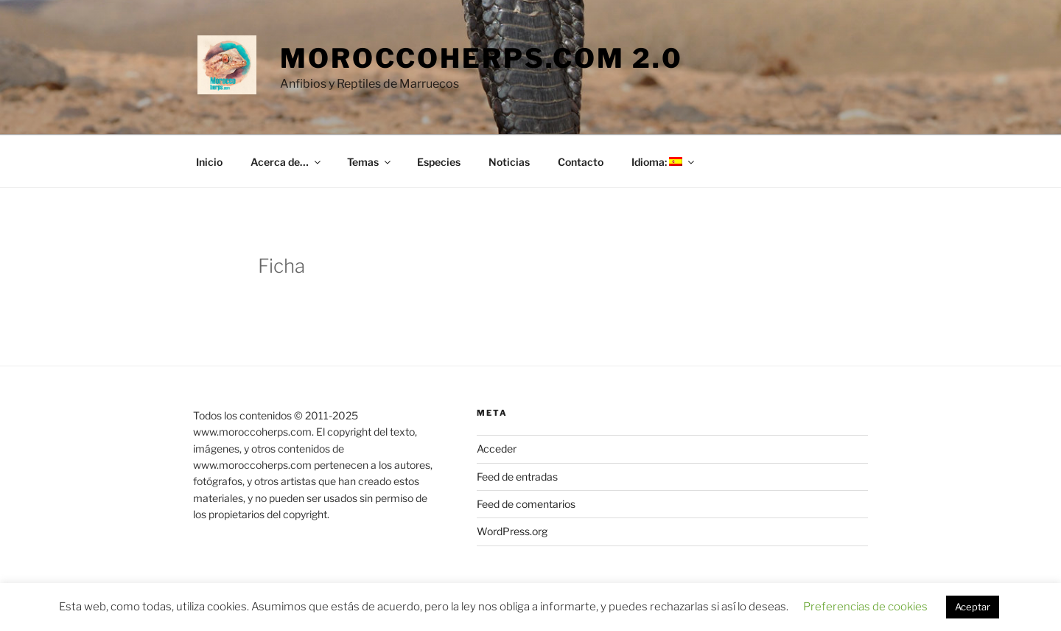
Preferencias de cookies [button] (865, 606)
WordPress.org (512, 531)
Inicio (209, 162)
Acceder (497, 448)
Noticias (509, 162)
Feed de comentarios (526, 504)
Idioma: (663, 162)
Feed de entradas (517, 476)
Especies (439, 162)
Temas (370, 162)
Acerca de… (287, 162)
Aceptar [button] (972, 607)
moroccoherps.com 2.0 (481, 58)
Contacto (580, 162)
